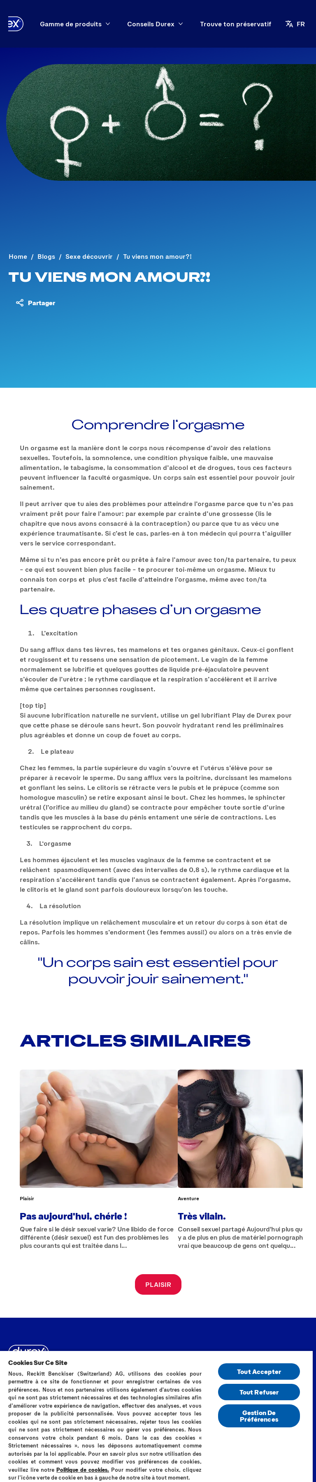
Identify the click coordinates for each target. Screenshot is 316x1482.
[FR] (299, 23)
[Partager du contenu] (35, 303)
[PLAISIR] (158, 1284)
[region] (156, 1416)
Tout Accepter (259, 1371)
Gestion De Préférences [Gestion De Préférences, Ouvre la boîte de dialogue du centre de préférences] (259, 1415)
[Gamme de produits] (71, 24)
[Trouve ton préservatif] (236, 24)
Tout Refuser (259, 1392)
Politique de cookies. (82, 1469)
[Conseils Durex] (150, 24)
